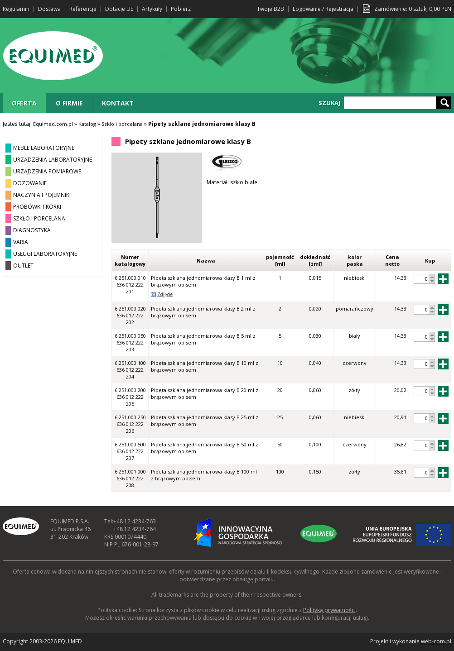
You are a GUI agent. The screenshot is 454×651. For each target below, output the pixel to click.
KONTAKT (118, 103)
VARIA (20, 242)
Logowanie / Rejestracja (323, 9)
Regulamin (16, 9)
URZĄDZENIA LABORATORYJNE (52, 159)
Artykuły (152, 9)
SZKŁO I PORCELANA (39, 218)
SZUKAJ (329, 103)
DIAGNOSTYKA (32, 230)
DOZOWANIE (30, 183)
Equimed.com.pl (53, 123)
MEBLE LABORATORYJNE (43, 148)
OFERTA (24, 103)
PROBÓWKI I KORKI (37, 207)
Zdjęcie (165, 294)
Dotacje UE (119, 9)
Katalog (87, 123)
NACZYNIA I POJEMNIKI (42, 195)
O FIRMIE (69, 103)
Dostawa (49, 9)
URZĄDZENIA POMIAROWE (47, 171)
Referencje (83, 9)
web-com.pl (436, 641)
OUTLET (23, 265)
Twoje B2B (270, 9)
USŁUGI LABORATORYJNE (45, 254)
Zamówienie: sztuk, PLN (412, 9)
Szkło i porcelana (122, 123)
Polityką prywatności (329, 610)
